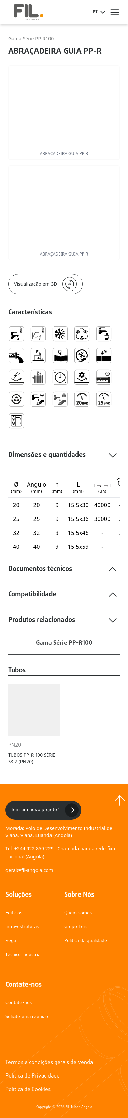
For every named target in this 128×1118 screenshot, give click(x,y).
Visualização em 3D (45, 284)
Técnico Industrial (23, 954)
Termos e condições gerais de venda (49, 1062)
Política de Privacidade (32, 1076)
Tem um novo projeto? (45, 810)
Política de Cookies (28, 1090)
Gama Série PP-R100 (31, 38)
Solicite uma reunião (26, 1016)
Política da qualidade (85, 940)
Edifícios (13, 913)
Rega (10, 940)
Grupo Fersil (76, 927)
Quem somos (78, 913)
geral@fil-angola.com (29, 870)
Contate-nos (18, 1002)
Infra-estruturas (22, 927)
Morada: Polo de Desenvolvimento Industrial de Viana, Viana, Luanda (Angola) (58, 831)
